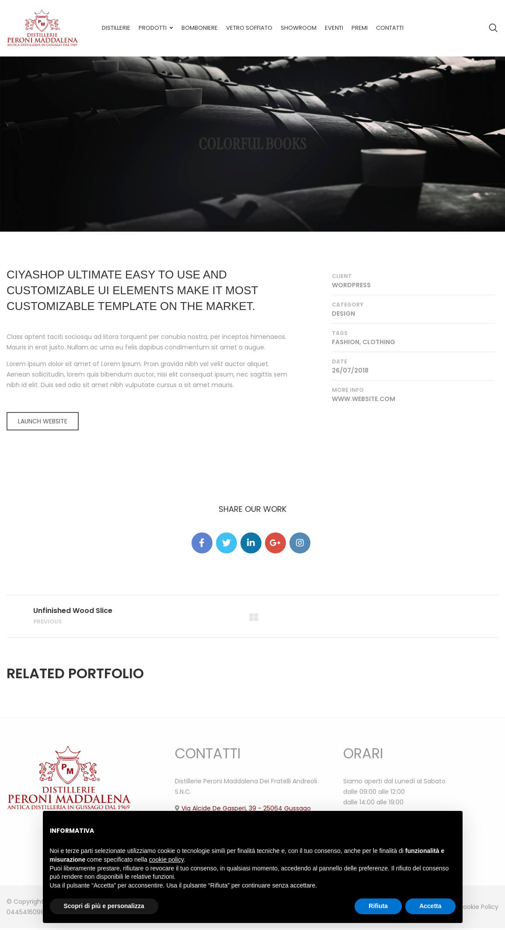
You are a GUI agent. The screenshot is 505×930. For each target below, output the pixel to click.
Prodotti (153, 28)
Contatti (390, 28)
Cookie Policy (478, 908)
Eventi (334, 28)
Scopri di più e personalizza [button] (104, 905)
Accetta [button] (430, 905)
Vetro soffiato (249, 28)
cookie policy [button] (166, 859)
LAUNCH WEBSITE (42, 421)
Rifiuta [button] (378, 905)
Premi (360, 28)
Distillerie (116, 28)
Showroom (299, 28)
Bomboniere (199, 28)
